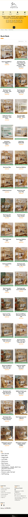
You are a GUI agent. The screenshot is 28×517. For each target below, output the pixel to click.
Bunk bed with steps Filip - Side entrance (7, 91)
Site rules (3, 491)
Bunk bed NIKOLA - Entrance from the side (21, 315)
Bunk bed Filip (7, 167)
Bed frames (5, 463)
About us (3, 497)
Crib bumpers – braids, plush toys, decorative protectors (11, 468)
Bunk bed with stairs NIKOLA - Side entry (21, 91)
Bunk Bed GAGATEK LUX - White (7, 143)
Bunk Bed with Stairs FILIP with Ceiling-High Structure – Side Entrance (21, 64)
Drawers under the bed (8, 472)
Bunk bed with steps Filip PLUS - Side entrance (7, 392)
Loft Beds (4, 459)
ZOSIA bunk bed (7, 190)
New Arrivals (5, 453)
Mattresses (5, 461)
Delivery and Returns (6, 488)
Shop (2, 451)
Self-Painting (5, 474)
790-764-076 (18, 494)
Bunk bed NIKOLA (21, 167)
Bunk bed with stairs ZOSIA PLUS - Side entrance (7, 418)
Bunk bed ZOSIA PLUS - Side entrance (21, 367)
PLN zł (2, 508)
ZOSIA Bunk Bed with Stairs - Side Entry (6, 117)
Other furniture (6, 465)
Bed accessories (6, 470)
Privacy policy (4, 489)
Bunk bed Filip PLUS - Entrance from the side (21, 341)
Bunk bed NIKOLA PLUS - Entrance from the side (7, 367)
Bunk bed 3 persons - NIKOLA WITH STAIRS (21, 444)
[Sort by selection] (21, 41)
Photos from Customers (6, 492)
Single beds (5, 457)
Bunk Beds (5, 455)
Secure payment (5, 494)
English (8, 508)
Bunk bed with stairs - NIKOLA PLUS (7, 290)
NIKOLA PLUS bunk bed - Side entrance (21, 392)
